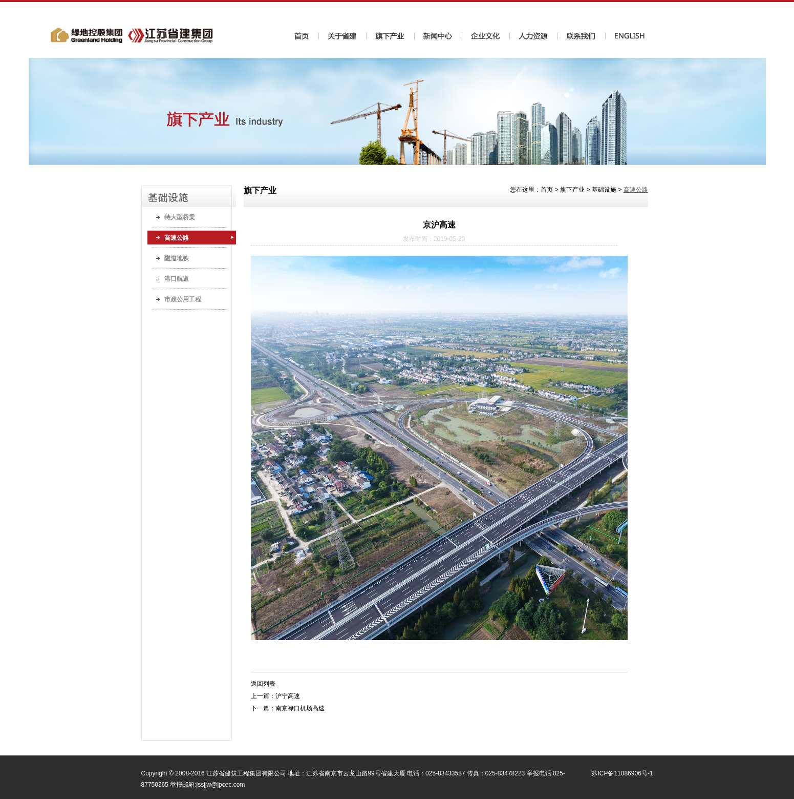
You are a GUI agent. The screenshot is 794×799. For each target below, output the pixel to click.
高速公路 (176, 237)
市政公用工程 (182, 299)
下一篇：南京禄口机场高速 (288, 708)
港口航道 (176, 278)
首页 (547, 189)
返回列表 (263, 683)
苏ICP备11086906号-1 (622, 773)
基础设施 (604, 189)
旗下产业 (572, 189)
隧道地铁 (176, 258)
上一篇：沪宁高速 (275, 696)
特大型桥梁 (179, 217)
